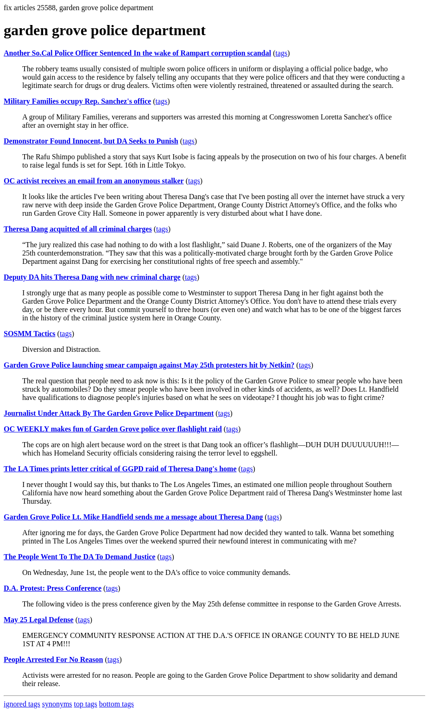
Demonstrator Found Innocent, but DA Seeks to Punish (91, 141)
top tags (85, 704)
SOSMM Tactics (30, 333)
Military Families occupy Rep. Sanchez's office (77, 101)
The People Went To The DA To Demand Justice (79, 557)
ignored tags (22, 704)
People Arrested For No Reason (53, 659)
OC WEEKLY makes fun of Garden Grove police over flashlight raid (113, 429)
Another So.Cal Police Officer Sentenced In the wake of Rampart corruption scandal (137, 53)
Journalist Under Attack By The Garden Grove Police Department (109, 413)
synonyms (57, 704)
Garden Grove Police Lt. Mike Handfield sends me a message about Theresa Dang (133, 517)
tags (281, 53)
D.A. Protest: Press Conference (52, 588)
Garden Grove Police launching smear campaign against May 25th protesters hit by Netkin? (149, 365)
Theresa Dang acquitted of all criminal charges (78, 229)
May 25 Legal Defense (39, 620)
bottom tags (116, 704)
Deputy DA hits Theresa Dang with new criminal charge (92, 277)
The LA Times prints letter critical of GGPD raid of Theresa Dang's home (120, 469)
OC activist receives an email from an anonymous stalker (94, 181)
